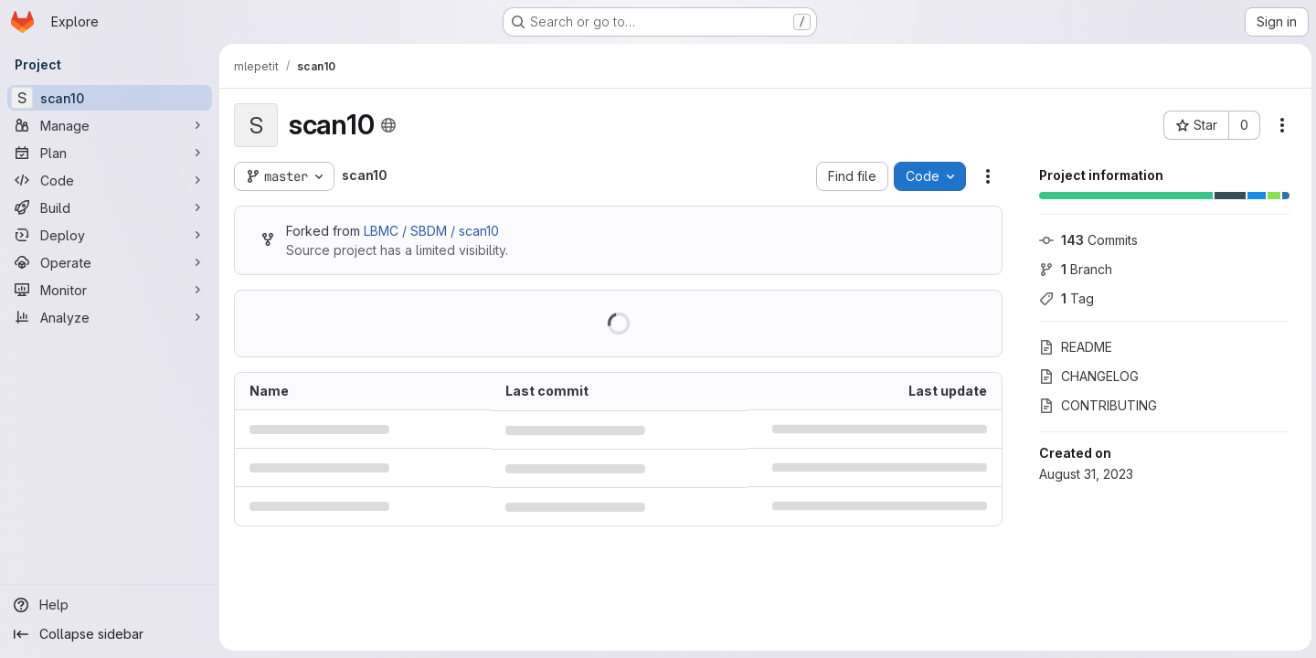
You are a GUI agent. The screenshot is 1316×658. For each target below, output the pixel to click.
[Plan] (109, 152)
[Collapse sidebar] (109, 634)
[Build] (109, 207)
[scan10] (109, 98)
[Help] (109, 605)
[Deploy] (109, 235)
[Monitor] (109, 289)
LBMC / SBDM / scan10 (431, 231)
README (1072, 347)
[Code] (109, 180)
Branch (1072, 269)
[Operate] (109, 262)
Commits (1085, 240)
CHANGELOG (1086, 376)
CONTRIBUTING (1095, 405)
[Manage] (109, 125)
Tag (1063, 298)
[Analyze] (109, 317)
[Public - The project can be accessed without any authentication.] (388, 125)
